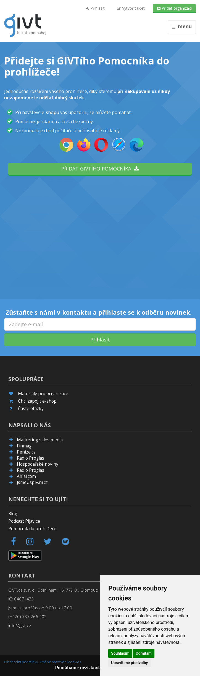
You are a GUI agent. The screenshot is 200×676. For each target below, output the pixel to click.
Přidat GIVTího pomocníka (100, 168)
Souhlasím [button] (120, 653)
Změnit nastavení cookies (60, 661)
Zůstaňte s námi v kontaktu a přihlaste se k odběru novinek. (99, 312)
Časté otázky (31, 408)
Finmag (24, 446)
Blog (12, 514)
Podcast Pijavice (24, 521)
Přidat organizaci (174, 8)
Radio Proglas (30, 458)
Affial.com (26, 476)
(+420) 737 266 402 (27, 617)
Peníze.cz (26, 452)
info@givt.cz (19, 625)
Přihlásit (95, 8)
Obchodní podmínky (21, 661)
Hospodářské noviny (37, 464)
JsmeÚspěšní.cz (32, 482)
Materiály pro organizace (43, 394)
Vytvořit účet (131, 8)
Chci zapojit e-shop (37, 401)
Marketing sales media (40, 440)
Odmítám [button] (144, 653)
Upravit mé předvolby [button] (129, 663)
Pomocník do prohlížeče (32, 529)
